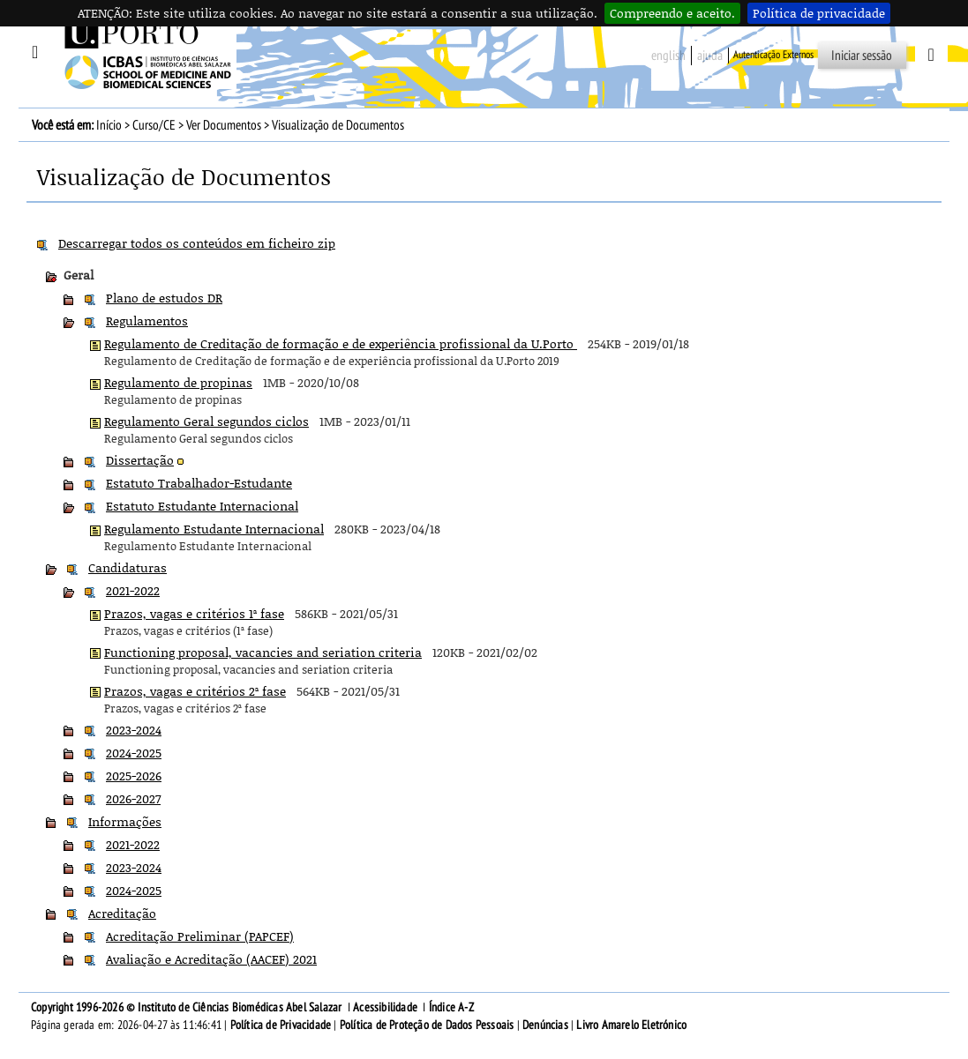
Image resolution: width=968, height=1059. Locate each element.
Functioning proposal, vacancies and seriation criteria (263, 652)
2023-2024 (133, 729)
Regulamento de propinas (178, 382)
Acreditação (122, 913)
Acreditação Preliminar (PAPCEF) (200, 936)
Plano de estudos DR (164, 297)
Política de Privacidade (281, 1025)
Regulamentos (147, 320)
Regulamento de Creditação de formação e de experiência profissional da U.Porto (340, 343)
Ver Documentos (223, 125)
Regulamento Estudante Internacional (214, 528)
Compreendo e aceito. (672, 12)
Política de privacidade (819, 12)
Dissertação (140, 459)
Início (109, 125)
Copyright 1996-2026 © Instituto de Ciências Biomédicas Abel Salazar (188, 1007)
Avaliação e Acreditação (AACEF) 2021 (211, 959)
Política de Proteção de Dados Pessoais (427, 1025)
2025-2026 (133, 775)
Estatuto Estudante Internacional (202, 505)
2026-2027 (133, 798)
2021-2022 (133, 590)
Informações (124, 821)
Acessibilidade (385, 1007)
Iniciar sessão (861, 55)
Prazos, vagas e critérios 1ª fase (194, 613)
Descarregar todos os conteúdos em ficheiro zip (196, 243)
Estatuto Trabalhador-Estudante (199, 482)
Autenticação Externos (773, 54)
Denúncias (545, 1025)
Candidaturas (127, 567)
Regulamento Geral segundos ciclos (206, 421)
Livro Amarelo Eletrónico (631, 1025)
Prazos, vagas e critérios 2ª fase (195, 690)
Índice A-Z (451, 1007)
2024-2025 (133, 752)
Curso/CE (154, 125)
